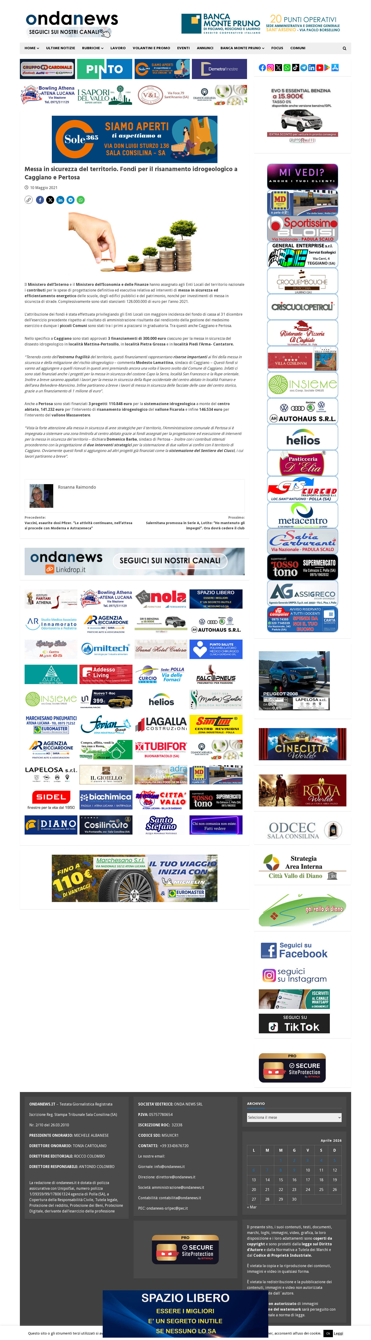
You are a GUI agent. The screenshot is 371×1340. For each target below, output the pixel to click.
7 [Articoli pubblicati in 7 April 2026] (267, 1170)
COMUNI (297, 48)
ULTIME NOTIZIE (60, 48)
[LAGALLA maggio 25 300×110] (161, 724)
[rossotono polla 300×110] (216, 799)
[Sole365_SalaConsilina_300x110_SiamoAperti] (162, 68)
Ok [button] (328, 1333)
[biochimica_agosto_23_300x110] (106, 799)
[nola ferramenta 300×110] (161, 599)
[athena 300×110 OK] (51, 599)
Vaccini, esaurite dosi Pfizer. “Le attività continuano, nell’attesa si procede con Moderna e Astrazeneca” (80, 523)
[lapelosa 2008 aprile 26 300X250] (294, 680)
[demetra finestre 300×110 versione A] (219, 68)
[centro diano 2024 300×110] (51, 825)
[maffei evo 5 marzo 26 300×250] (302, 115)
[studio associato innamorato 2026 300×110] (51, 624)
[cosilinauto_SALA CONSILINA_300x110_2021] (106, 825)
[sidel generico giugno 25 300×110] (51, 799)
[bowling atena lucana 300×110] (47, 95)
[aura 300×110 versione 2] (51, 674)
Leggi (338, 1333)
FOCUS (277, 48)
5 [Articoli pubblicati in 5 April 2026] (335, 1160)
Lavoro (118, 48)
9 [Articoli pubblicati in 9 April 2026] (294, 1170)
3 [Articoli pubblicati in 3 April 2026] (308, 1160)
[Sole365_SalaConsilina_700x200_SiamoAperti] (134, 139)
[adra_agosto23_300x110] (161, 774)
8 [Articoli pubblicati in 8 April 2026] (281, 1170)
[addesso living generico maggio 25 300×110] (106, 674)
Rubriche (91, 48)
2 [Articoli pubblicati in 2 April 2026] (294, 1160)
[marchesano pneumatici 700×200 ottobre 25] (134, 878)
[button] (29, 200)
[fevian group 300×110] (106, 724)
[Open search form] (344, 48)
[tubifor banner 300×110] (161, 749)
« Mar (252, 1207)
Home (30, 48)
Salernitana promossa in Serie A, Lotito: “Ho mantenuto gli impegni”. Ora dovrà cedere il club (190, 523)
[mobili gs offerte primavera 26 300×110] (51, 649)
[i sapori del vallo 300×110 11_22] (104, 95)
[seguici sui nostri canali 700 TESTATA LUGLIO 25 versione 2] (69, 32)
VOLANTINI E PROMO (151, 48)
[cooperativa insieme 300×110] (51, 699)
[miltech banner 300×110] (106, 649)
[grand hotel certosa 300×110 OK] (161, 649)
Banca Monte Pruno (241, 48)
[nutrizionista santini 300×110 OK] (216, 699)
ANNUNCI (205, 48)
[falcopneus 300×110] (216, 674)
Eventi (183, 48)
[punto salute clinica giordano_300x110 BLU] (216, 649)
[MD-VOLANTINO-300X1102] (216, 774)
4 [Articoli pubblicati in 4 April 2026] (321, 1160)
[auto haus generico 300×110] (216, 624)
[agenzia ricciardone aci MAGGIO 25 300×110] (106, 624)
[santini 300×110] (216, 724)
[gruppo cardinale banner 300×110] (47, 68)
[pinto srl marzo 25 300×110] (104, 68)
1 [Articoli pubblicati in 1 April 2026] (281, 1160)
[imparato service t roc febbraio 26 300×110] (106, 699)
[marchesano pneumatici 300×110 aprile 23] (51, 724)
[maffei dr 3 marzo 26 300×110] (161, 624)
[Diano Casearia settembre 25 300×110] (219, 95)
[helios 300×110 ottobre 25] (161, 699)
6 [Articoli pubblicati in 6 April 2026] (254, 1170)
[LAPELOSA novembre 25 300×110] (51, 774)
